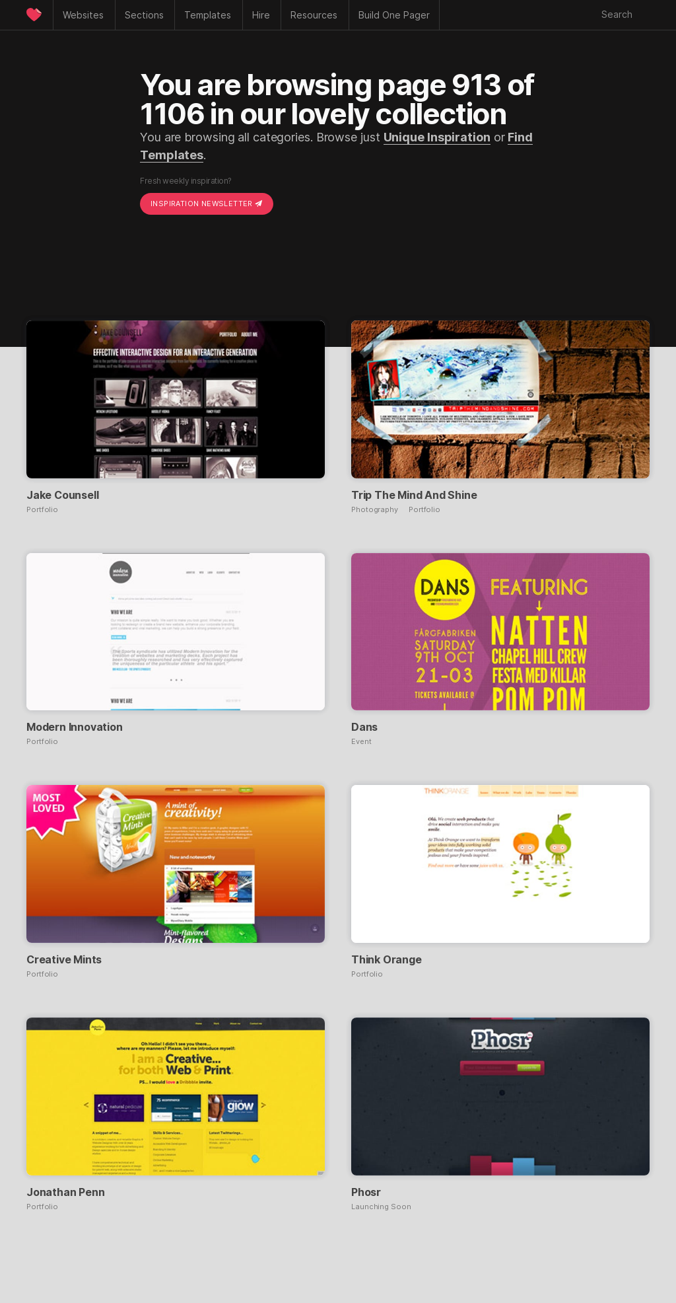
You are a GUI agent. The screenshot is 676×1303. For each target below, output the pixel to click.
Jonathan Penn (65, 1192)
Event (361, 741)
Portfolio (42, 509)
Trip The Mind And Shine (414, 495)
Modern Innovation (74, 726)
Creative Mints (64, 959)
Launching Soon (381, 1206)
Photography (374, 509)
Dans (364, 726)
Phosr (366, 1192)
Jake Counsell (62, 495)
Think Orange (386, 959)
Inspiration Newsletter (207, 203)
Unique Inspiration (437, 137)
